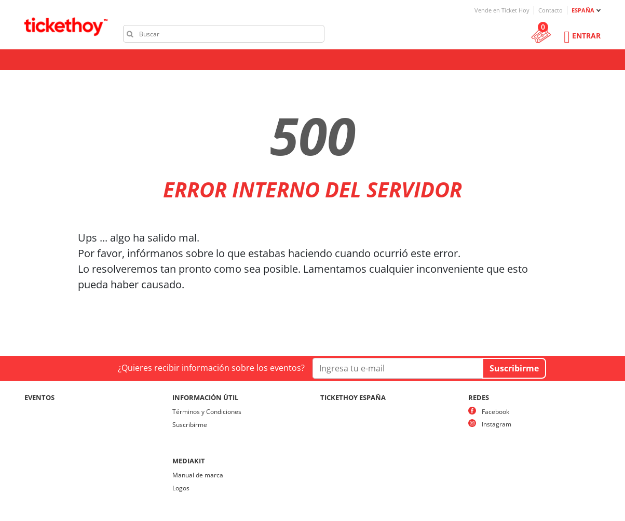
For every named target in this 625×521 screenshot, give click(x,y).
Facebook (495, 411)
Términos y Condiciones (206, 411)
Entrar (586, 36)
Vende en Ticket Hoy (501, 10)
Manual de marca (197, 475)
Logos (180, 488)
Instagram (496, 424)
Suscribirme (189, 424)
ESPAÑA (583, 10)
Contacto (550, 10)
